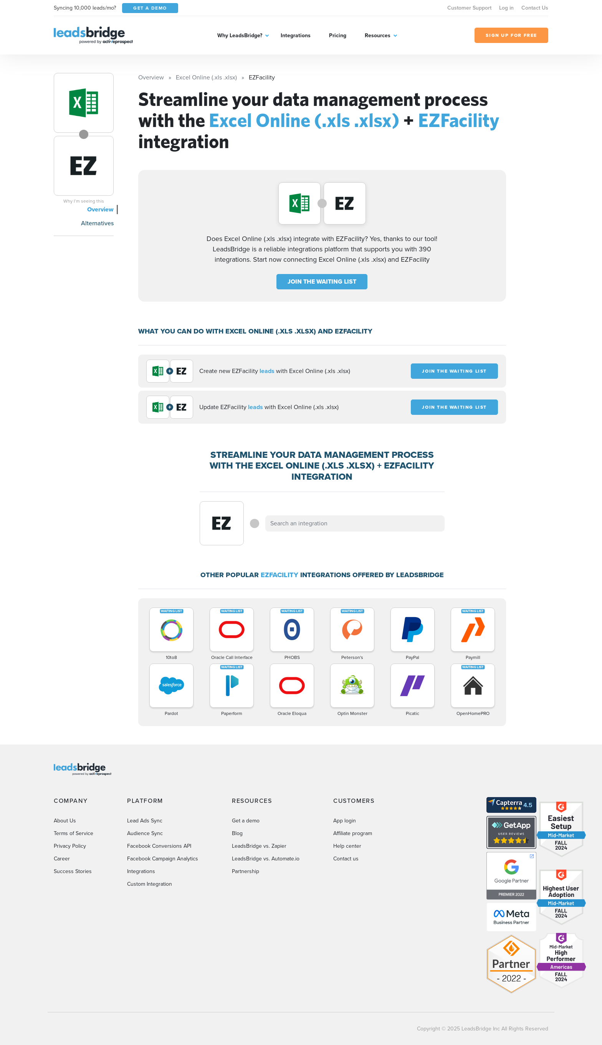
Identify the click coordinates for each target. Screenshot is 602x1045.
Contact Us (534, 8)
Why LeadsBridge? (239, 35)
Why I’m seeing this (83, 201)
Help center (347, 846)
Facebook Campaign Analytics (162, 859)
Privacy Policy (70, 846)
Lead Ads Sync (144, 821)
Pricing (337, 35)
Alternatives (97, 223)
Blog (237, 833)
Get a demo (246, 821)
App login (344, 821)
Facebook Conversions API (159, 846)
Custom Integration (149, 884)
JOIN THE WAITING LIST (322, 281)
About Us (65, 821)
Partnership (245, 871)
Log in (506, 8)
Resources (377, 35)
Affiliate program (352, 833)
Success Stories (73, 871)
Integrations (296, 35)
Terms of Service (73, 833)
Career (62, 859)
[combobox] (355, 523)
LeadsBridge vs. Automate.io (265, 859)
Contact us (346, 859)
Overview (100, 209)
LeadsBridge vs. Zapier (259, 846)
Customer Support (469, 8)
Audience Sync (145, 833)
